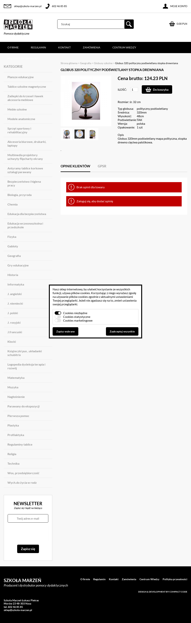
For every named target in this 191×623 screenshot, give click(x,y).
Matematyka (15, 377)
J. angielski (14, 294)
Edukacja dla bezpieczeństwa (26, 214)
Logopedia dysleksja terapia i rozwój (26, 366)
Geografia (14, 255)
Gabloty (12, 246)
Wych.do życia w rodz (22, 482)
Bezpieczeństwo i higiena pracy (24, 183)
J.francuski (14, 332)
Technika (13, 463)
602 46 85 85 (59, 6)
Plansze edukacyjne (20, 77)
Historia (12, 275)
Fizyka (11, 236)
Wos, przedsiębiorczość (23, 473)
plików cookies (80, 293)
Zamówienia (91, 47)
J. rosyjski (14, 322)
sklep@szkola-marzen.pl (28, 6)
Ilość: (122, 89)
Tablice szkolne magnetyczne (26, 86)
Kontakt (64, 47)
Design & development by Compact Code (162, 591)
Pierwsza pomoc (18, 416)
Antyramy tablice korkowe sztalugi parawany (25, 170)
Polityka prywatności (23, 58)
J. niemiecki (15, 303)
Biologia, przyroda (19, 195)
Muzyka (12, 387)
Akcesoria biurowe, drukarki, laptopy (26, 143)
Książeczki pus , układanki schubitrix (24, 353)
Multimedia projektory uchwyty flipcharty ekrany (25, 156)
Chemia (12, 204)
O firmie (13, 47)
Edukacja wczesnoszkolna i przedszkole (25, 225)
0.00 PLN (182, 23)
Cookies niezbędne (75, 313)
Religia (11, 454)
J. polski (12, 313)
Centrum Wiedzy (124, 47)
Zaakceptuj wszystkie (122, 331)
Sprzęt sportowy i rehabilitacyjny (19, 130)
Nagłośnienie (16, 396)
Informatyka (15, 284)
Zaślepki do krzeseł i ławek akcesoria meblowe (25, 98)
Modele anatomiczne (21, 119)
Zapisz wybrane (65, 331)
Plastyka (13, 425)
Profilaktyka (15, 435)
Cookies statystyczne (76, 316)
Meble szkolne (17, 109)
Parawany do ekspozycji (23, 406)
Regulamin (38, 47)
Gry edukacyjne (18, 265)
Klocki (11, 341)
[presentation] (28, 533)
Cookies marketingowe (78, 320)
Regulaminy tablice (19, 444)
